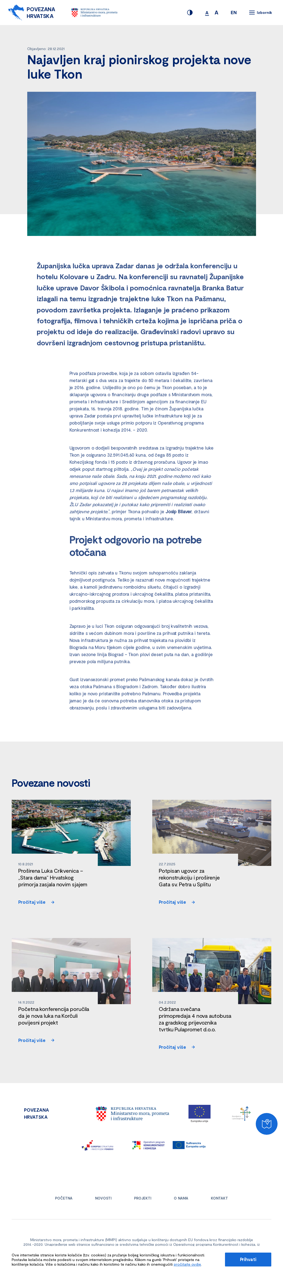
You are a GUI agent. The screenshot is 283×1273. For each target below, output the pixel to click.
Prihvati (248, 1259)
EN (234, 12)
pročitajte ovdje (187, 1264)
